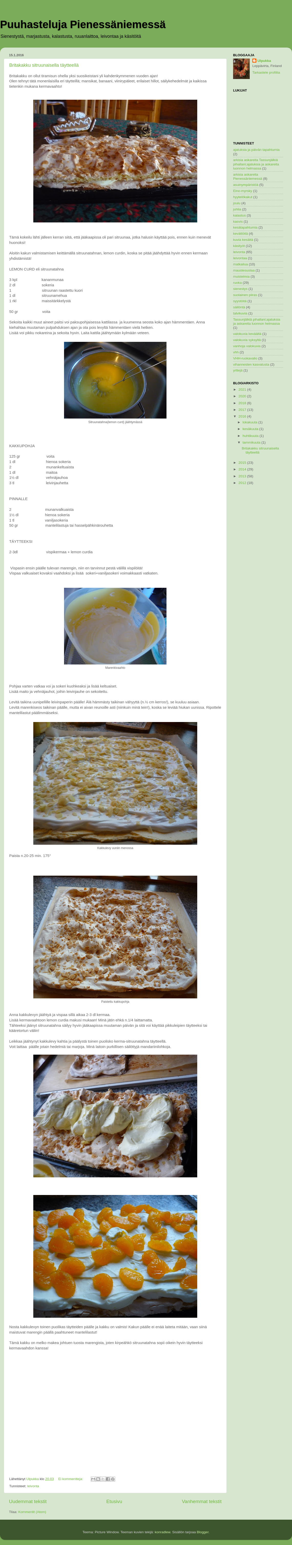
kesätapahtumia (245, 227)
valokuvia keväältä (247, 334)
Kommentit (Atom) (32, 1512)
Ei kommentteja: (71, 1479)
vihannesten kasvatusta (251, 364)
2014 (242, 469)
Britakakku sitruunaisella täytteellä (44, 65)
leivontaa (240, 258)
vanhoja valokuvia (246, 346)
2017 (242, 410)
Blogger (202, 1532)
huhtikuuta (251, 436)
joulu (237, 203)
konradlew (162, 1532)
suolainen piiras (245, 295)
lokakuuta (250, 422)
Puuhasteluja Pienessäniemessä (83, 24)
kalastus (239, 215)
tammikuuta (252, 442)
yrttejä (238, 370)
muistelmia (241, 276)
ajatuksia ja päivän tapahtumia (256, 150)
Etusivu (114, 1501)
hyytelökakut (242, 197)
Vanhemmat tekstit (202, 1501)
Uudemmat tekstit (28, 1501)
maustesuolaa (244, 270)
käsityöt (239, 246)
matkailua (240, 264)
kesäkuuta (251, 429)
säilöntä (239, 307)
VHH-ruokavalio (245, 358)
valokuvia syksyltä (247, 340)
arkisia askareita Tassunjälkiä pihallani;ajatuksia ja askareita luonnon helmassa (256, 164)
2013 (242, 476)
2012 (242, 483)
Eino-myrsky (242, 191)
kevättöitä (240, 233)
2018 (242, 403)
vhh (236, 352)
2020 (242, 396)
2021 (242, 389)
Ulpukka (264, 61)
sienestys (240, 289)
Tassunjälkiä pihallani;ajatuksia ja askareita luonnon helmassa (256, 321)
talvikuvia (240, 313)
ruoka (237, 283)
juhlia (237, 209)
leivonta (33, 1486)
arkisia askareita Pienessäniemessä (247, 177)
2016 (242, 416)
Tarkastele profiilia (266, 72)
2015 (242, 463)
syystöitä (240, 301)
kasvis (238, 221)
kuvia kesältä (243, 240)
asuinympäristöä (245, 185)
